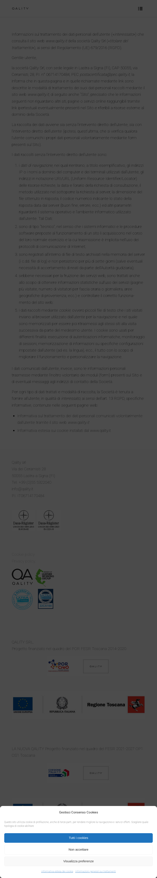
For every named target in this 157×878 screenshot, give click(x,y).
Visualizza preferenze (78, 861)
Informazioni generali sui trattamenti (95, 871)
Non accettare (78, 849)
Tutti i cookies (78, 838)
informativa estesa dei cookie (57, 871)
